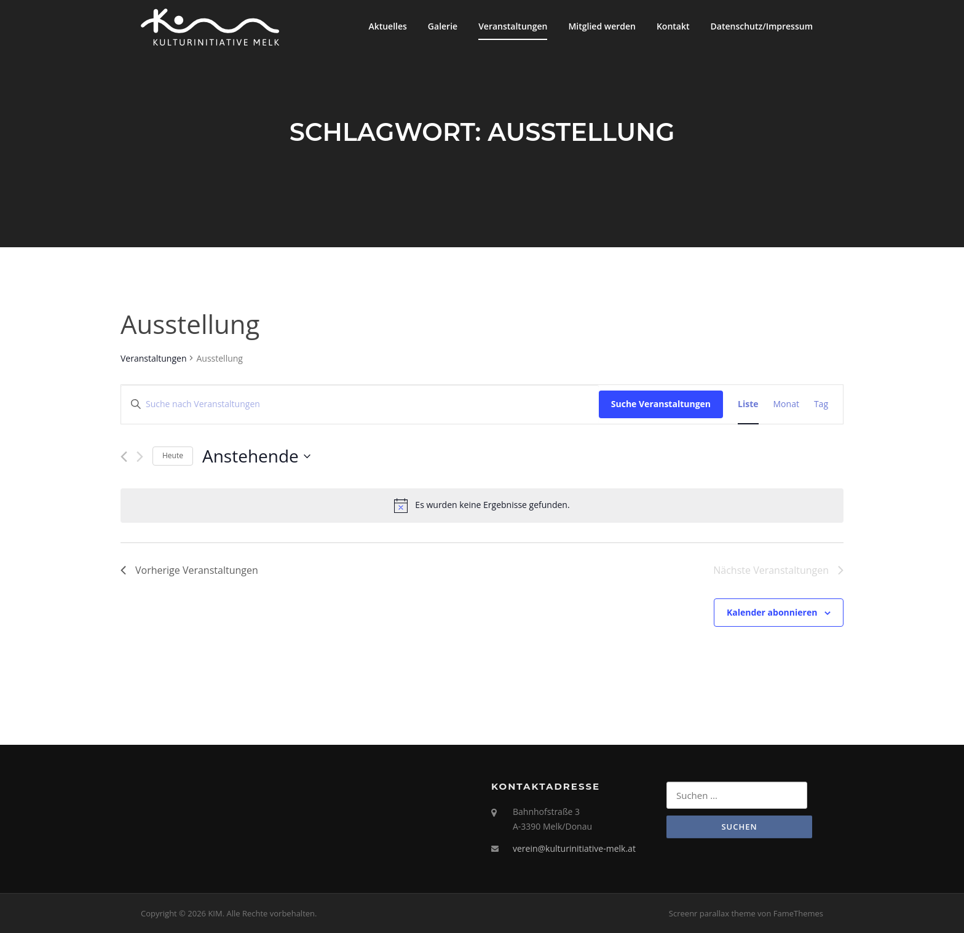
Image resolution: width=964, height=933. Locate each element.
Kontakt (673, 26)
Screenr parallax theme (712, 913)
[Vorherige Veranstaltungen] (123, 457)
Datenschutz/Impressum (762, 26)
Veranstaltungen (512, 26)
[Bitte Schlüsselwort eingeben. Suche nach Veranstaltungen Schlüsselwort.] (360, 404)
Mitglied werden (602, 26)
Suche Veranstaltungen (661, 404)
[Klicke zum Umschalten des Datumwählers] (256, 456)
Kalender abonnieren (772, 612)
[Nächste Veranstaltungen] (139, 457)
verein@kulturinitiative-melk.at (574, 848)
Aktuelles (387, 26)
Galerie (442, 26)
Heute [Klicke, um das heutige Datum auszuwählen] (172, 455)
